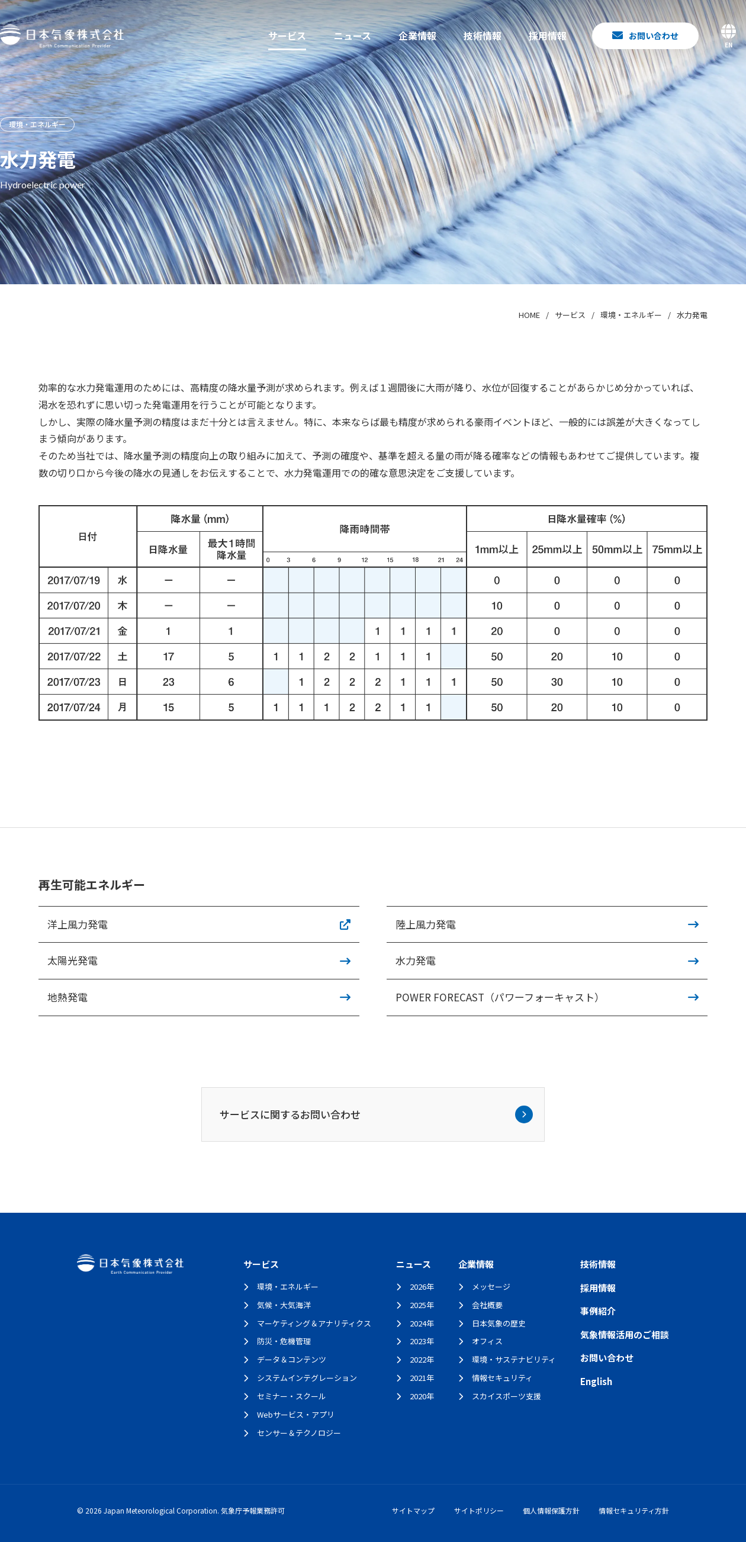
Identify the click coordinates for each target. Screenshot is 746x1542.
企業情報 (417, 35)
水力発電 (415, 960)
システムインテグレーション (307, 1377)
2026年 (422, 1286)
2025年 (422, 1304)
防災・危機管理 (284, 1341)
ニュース (352, 35)
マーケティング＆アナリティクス (314, 1323)
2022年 (422, 1359)
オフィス (487, 1341)
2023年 (422, 1341)
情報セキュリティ (502, 1377)
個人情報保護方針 (551, 1510)
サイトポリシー (479, 1510)
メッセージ (491, 1286)
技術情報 (482, 35)
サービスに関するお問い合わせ (376, 1114)
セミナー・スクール (291, 1396)
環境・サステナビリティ (514, 1359)
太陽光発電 (72, 960)
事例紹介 (598, 1311)
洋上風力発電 (77, 924)
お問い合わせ (607, 1357)
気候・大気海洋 (284, 1304)
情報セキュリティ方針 (634, 1510)
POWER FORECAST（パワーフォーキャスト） (499, 997)
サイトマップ (413, 1510)
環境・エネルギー (288, 1286)
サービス (287, 35)
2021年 (422, 1377)
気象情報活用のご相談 (624, 1334)
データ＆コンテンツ (291, 1359)
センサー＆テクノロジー (299, 1432)
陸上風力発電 (425, 924)
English (596, 1381)
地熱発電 (67, 997)
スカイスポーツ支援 (506, 1396)
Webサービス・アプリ (296, 1414)
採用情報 (548, 35)
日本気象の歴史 (499, 1323)
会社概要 (487, 1304)
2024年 (422, 1323)
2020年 (422, 1396)
